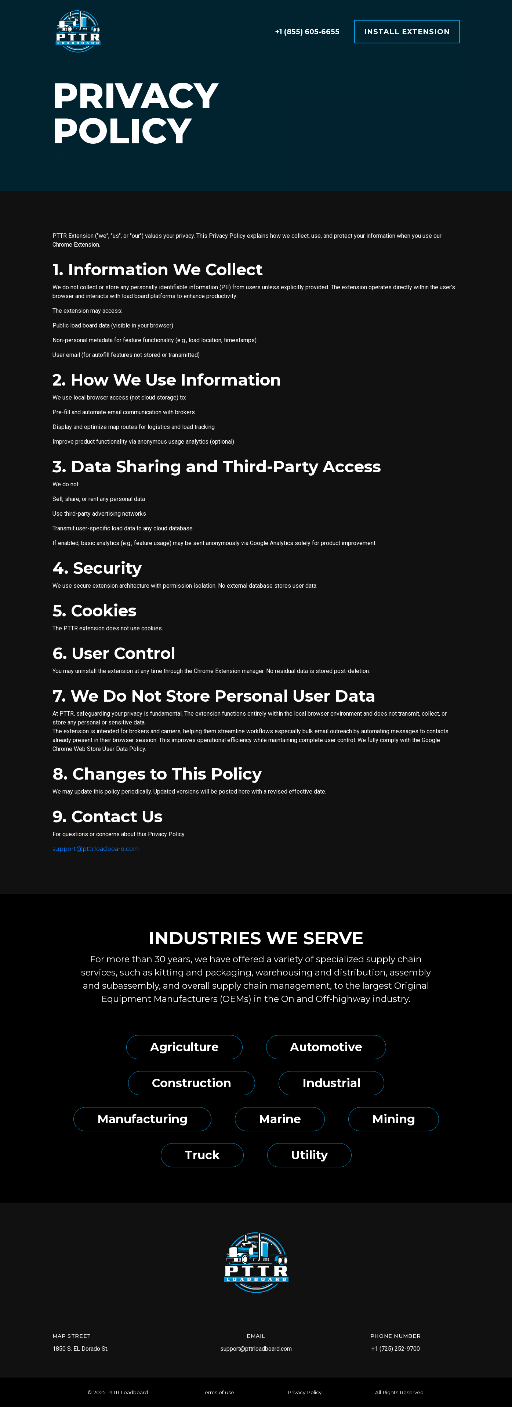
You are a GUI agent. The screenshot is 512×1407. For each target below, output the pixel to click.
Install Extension (407, 31)
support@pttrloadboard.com (95, 848)
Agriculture (184, 1047)
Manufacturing (142, 1119)
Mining (393, 1119)
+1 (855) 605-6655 (307, 31)
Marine (280, 1119)
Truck (202, 1155)
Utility (309, 1155)
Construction (191, 1083)
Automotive (326, 1047)
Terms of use (218, 1392)
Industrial (331, 1083)
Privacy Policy (305, 1392)
